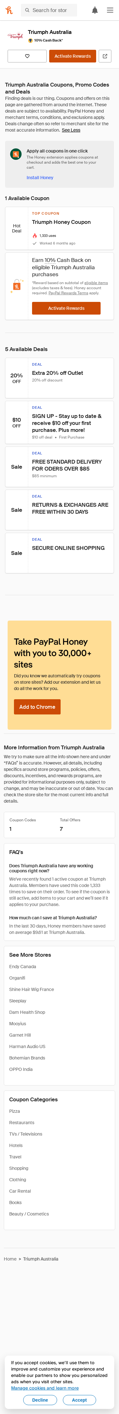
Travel (15, 1157)
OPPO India (21, 1069)
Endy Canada (22, 966)
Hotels (16, 1145)
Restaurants (21, 1122)
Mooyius (17, 1023)
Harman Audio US (27, 1046)
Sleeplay (17, 1001)
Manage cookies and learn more (45, 1388)
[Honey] (9, 10)
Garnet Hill (20, 1035)
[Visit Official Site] (105, 56)
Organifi (17, 978)
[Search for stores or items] (49, 10)
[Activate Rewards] (72, 56)
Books (15, 1202)
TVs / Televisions (25, 1134)
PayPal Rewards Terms (68, 293)
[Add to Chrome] (37, 706)
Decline (40, 1400)
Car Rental (20, 1191)
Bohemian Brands (27, 1058)
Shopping (18, 1168)
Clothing (17, 1180)
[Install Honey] (40, 177)
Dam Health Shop (27, 1012)
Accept (79, 1400)
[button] (110, 10)
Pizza (14, 1111)
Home (10, 1259)
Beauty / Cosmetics (29, 1214)
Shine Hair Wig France (31, 989)
